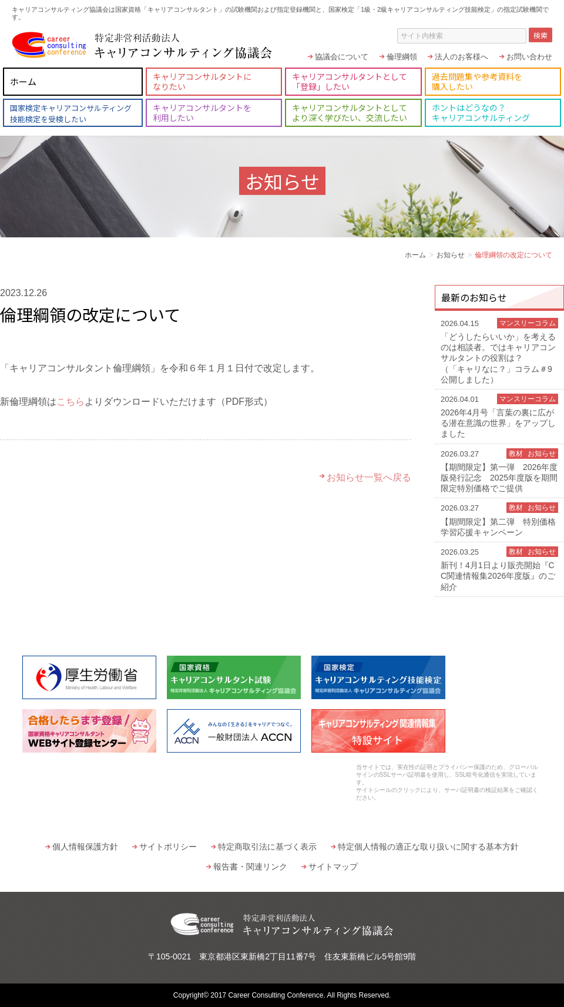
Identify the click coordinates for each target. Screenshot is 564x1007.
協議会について (341, 56)
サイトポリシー (168, 846)
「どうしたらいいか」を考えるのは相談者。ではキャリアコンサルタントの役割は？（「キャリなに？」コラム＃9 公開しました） (499, 351)
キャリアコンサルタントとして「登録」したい (349, 81)
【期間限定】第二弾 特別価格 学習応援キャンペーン (502, 519)
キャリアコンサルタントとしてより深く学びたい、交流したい (349, 112)
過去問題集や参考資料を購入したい (477, 81)
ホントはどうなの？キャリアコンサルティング (481, 112)
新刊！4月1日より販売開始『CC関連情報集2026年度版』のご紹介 (499, 569)
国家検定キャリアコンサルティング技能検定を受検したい (71, 113)
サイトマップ (333, 866)
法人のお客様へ (461, 56)
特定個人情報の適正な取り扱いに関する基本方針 (428, 846)
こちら (70, 402)
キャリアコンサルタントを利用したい (202, 112)
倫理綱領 (402, 56)
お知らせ (451, 255)
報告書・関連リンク (250, 866)
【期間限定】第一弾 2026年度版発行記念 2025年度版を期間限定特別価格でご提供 (499, 471)
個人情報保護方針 (85, 846)
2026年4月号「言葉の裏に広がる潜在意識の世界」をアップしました (499, 416)
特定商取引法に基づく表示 (267, 846)
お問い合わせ (529, 56)
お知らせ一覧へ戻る (369, 477)
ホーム (23, 81)
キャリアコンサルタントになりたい (202, 81)
